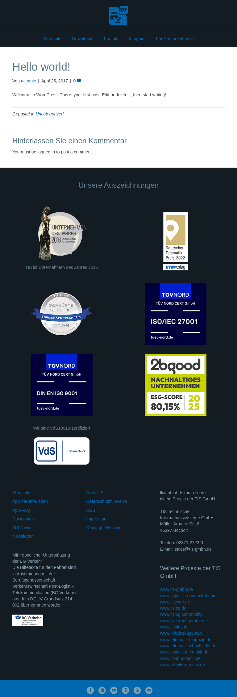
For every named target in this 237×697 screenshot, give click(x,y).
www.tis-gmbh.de (176, 589)
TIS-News (21, 527)
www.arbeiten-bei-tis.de (182, 664)
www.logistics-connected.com (188, 595)
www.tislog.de (173, 608)
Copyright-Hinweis (103, 527)
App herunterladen (30, 501)
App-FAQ (21, 510)
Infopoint (137, 38)
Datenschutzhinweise (106, 501)
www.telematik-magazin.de (186, 639)
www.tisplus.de (174, 626)
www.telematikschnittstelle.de (188, 645)
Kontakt (111, 38)
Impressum (96, 518)
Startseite (52, 38)
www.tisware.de (175, 601)
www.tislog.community (181, 614)
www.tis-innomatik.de (180, 658)
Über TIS (94, 492)
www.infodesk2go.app (181, 633)
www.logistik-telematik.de (184, 651)
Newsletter (22, 536)
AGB (90, 510)
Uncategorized (50, 113)
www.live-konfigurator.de (183, 620)
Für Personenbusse (174, 38)
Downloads (82, 38)
